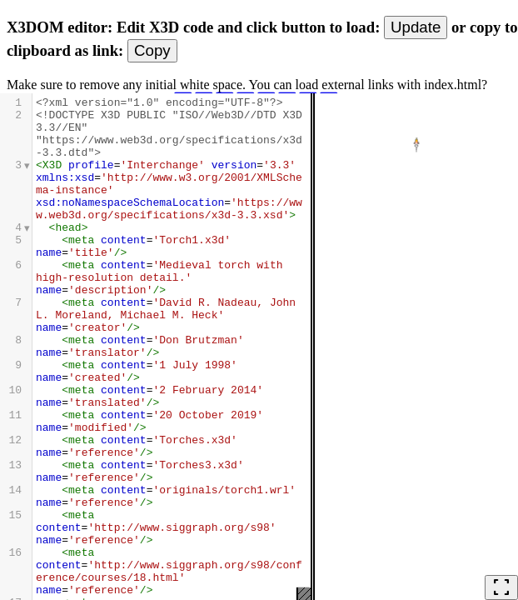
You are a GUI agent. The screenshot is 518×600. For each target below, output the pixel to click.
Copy (152, 50)
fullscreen (501, 587)
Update (416, 27)
